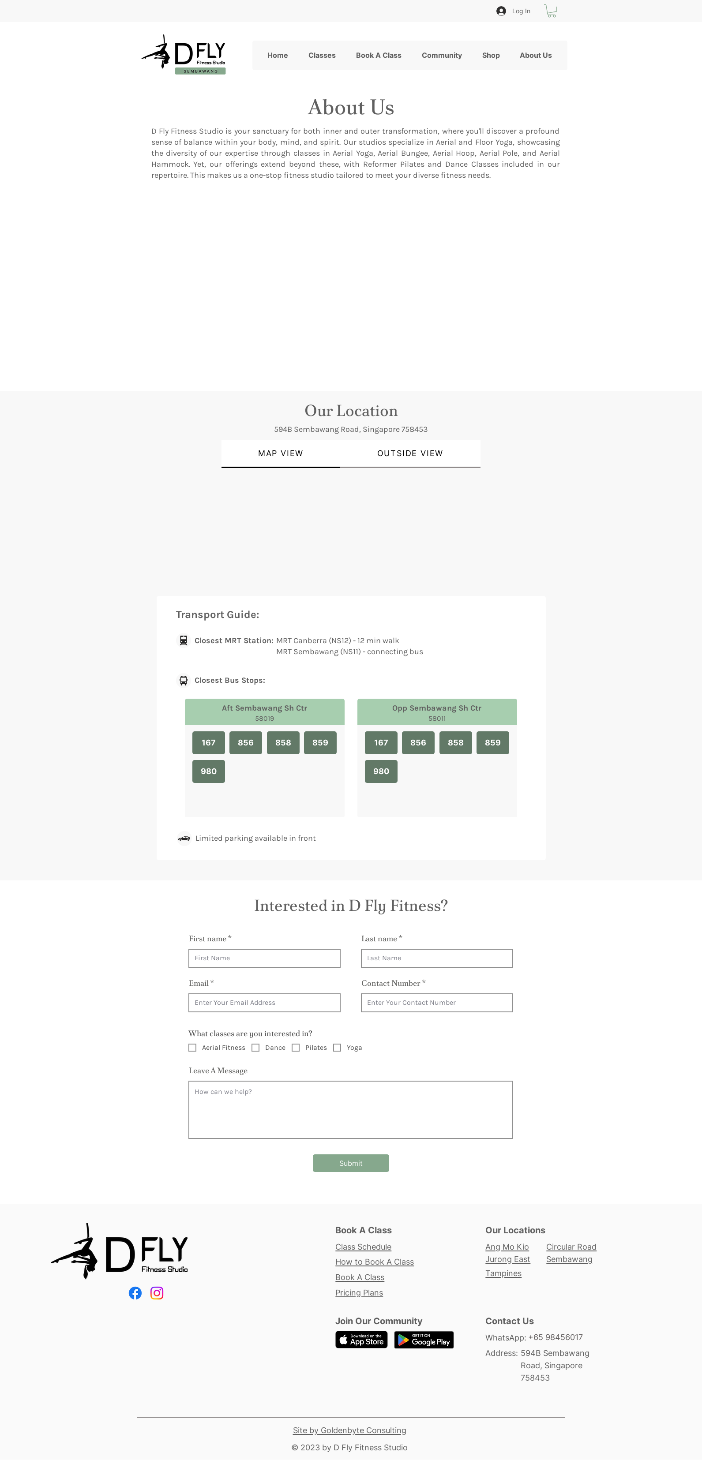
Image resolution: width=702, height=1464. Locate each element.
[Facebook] (135, 1293)
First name (207, 939)
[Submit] (351, 1163)
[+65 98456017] (563, 1337)
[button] (551, 10)
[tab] (281, 454)
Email (199, 983)
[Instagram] (156, 1293)
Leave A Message (218, 1071)
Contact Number (390, 983)
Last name (379, 939)
